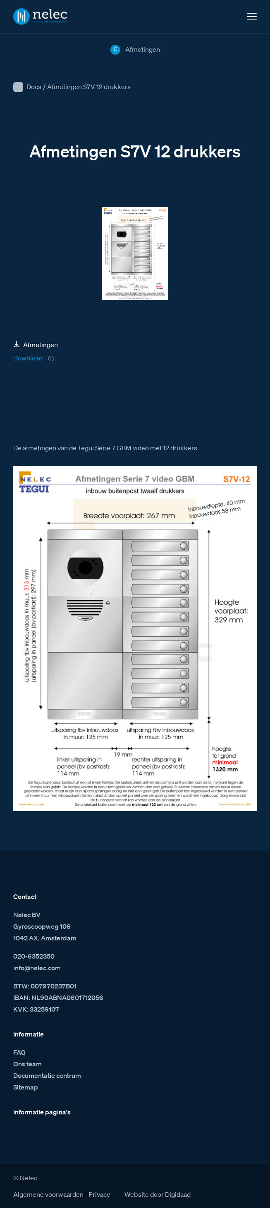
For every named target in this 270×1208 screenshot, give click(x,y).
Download (28, 358)
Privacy (99, 1194)
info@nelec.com (37, 968)
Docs (33, 86)
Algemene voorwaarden (48, 1194)
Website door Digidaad (157, 1194)
